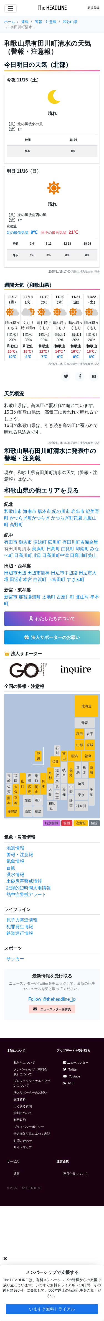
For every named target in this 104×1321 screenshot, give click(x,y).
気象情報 (15, 861)
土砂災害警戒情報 (24, 881)
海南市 (29, 511)
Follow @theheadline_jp (52, 999)
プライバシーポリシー (29, 1126)
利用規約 (20, 1120)
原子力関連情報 (21, 920)
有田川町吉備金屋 (80, 542)
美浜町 (38, 548)
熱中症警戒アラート (26, 894)
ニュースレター (75, 1062)
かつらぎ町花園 (66, 518)
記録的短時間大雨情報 (28, 887)
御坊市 (25, 542)
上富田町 (56, 579)
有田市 (10, 542)
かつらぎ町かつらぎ (30, 518)
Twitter (70, 1069)
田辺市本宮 (21, 579)
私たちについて (24, 1062)
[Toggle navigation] (10, 8)
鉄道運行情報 (19, 933)
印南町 (82, 548)
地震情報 (15, 848)
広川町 (54, 542)
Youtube (71, 1076)
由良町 (67, 548)
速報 (17, 1173)
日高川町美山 (83, 555)
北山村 (82, 597)
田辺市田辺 (15, 572)
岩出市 (78, 511)
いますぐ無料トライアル (52, 1309)
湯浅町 (40, 542)
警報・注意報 (19, 854)
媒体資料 (20, 1099)
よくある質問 (23, 1106)
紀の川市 (61, 511)
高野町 (16, 524)
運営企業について (75, 1173)
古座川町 (65, 597)
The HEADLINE (52, 7)
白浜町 (40, 579)
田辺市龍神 (38, 572)
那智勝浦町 (30, 597)
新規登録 (93, 7)
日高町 (53, 548)
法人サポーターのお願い (30, 1092)
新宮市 (10, 597)
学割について (23, 1113)
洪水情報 (15, 874)
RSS (69, 1083)
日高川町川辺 (27, 555)
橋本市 (44, 511)
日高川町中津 (55, 555)
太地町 (48, 597)
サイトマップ (23, 1147)
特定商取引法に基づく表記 (32, 1133)
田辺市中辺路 (64, 572)
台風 (10, 868)
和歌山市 (13, 511)
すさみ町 (76, 579)
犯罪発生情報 (19, 926)
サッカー (15, 958)
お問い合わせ (23, 1140)
